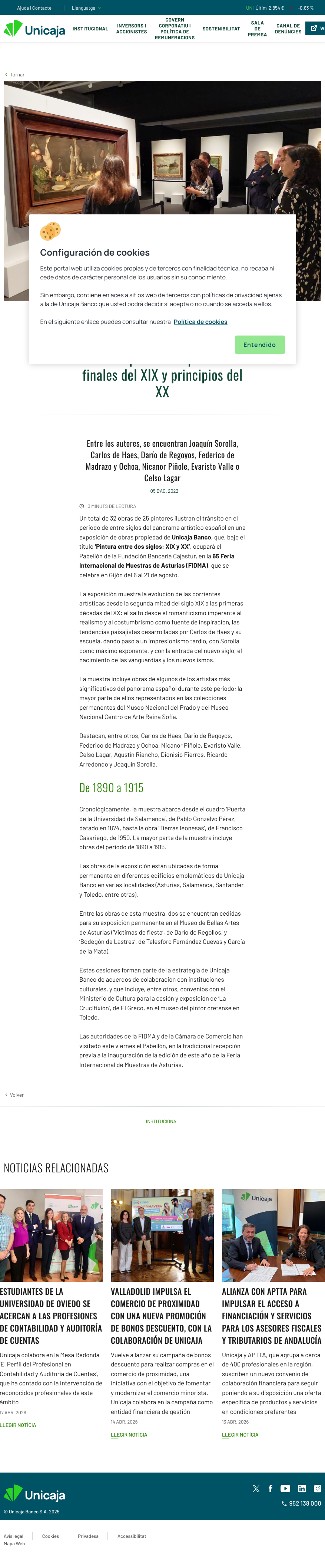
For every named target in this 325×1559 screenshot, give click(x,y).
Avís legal (13, 1536)
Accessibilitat (131, 1536)
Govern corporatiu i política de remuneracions (175, 28)
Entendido (259, 345)
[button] (14, 74)
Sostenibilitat (221, 29)
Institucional (91, 29)
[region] (162, 289)
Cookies (50, 1536)
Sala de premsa (257, 28)
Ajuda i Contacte (34, 8)
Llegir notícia (129, 1434)
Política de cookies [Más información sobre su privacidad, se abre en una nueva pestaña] (201, 322)
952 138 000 (301, 1503)
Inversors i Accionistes (131, 29)
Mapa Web (14, 1543)
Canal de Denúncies (288, 29)
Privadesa (88, 1536)
